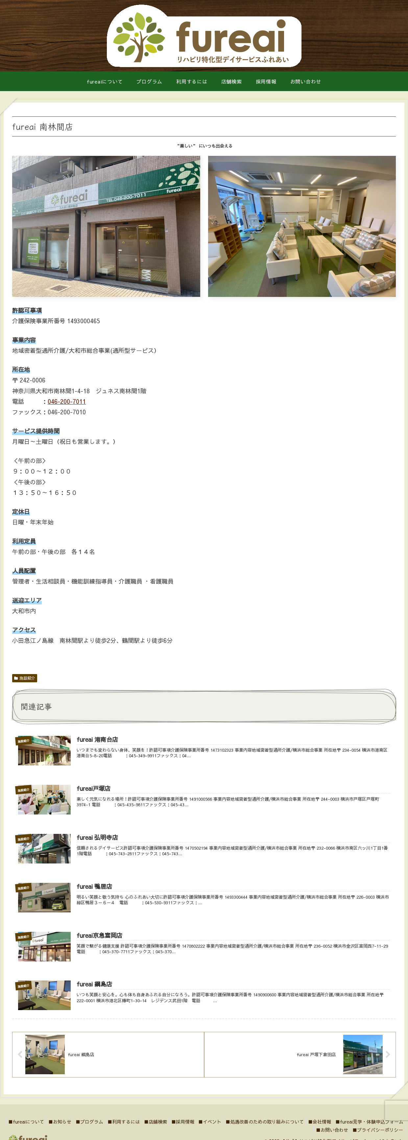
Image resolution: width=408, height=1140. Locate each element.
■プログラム (144, 1127)
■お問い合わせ (328, 1135)
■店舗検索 (215, 1127)
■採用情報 (245, 1127)
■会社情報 (390, 1127)
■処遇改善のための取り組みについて (333, 1127)
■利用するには (181, 1127)
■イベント (275, 1127)
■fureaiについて (76, 1127)
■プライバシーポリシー (376, 1135)
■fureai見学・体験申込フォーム (271, 1135)
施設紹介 (24, 678)
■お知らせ (112, 1127)
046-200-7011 (67, 401)
